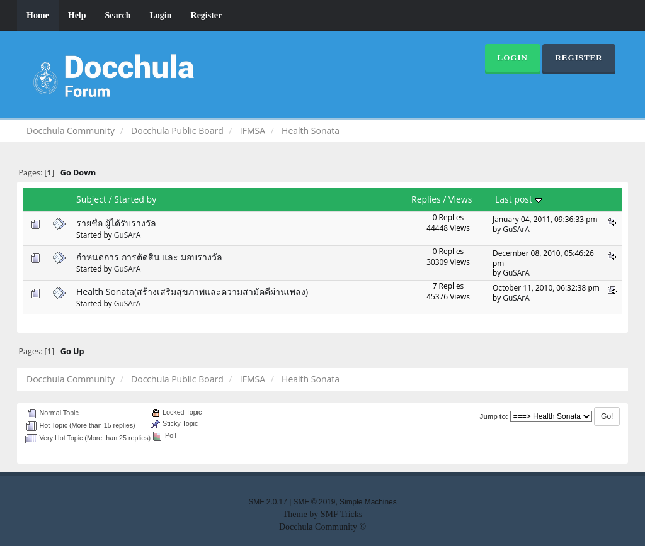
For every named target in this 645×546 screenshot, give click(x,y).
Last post (518, 199)
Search (118, 15)
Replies (426, 199)
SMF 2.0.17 (267, 502)
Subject (91, 199)
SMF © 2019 (315, 502)
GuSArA (127, 235)
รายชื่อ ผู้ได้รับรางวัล (116, 223)
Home (37, 15)
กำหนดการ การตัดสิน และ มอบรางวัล (149, 257)
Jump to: (493, 416)
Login (161, 15)
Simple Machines (368, 502)
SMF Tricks (342, 514)
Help (77, 15)
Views (460, 199)
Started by (135, 199)
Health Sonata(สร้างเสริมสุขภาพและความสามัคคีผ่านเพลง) (192, 292)
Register (206, 15)
